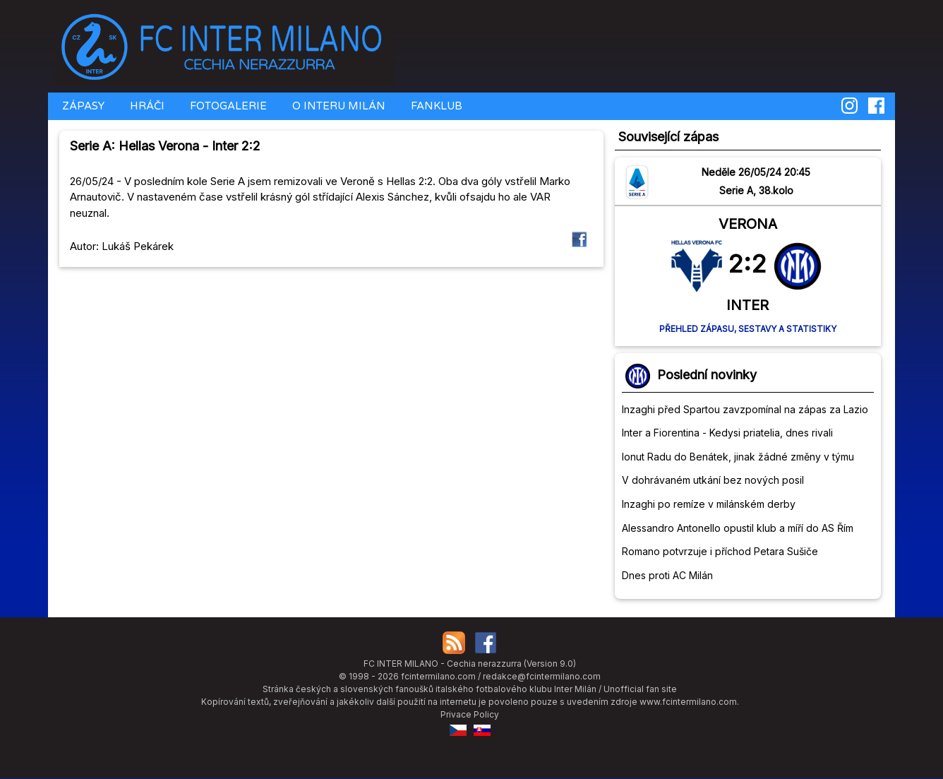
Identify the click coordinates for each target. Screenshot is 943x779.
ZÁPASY (81, 106)
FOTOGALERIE (227, 106)
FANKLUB (435, 106)
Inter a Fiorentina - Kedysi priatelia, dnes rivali (727, 433)
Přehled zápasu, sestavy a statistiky (747, 328)
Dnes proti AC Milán (667, 575)
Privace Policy (469, 714)
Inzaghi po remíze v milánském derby (708, 504)
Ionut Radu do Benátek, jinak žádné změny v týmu (738, 457)
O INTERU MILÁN (337, 106)
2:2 (747, 263)
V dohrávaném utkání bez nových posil (713, 480)
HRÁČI (145, 106)
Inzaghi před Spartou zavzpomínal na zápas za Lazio (745, 409)
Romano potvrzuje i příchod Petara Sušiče (720, 551)
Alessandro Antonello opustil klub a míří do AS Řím (737, 528)
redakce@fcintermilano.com (542, 676)
